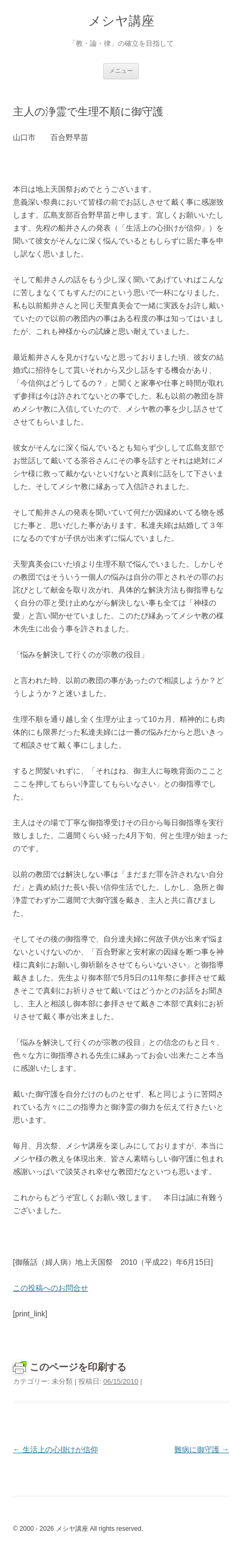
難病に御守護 (201, 1449)
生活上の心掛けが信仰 (55, 1449)
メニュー (121, 70)
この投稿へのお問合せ (50, 1288)
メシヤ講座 (121, 20)
